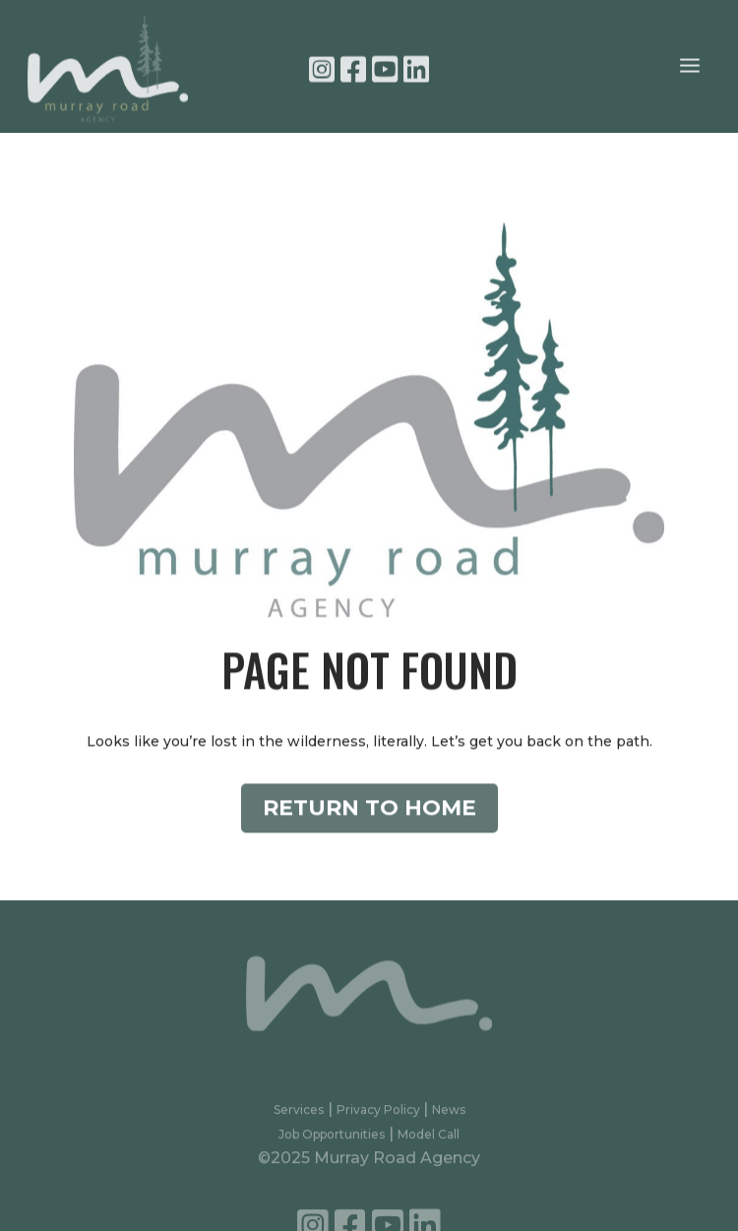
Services (299, 1116)
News (448, 1116)
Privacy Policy (380, 1116)
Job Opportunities (331, 1140)
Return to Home (369, 821)
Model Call (429, 1140)
